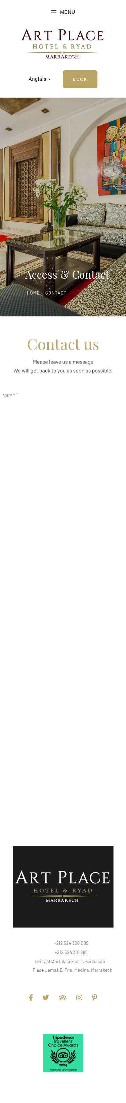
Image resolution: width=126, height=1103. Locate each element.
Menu (62, 12)
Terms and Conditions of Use (63, 1018)
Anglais (40, 79)
